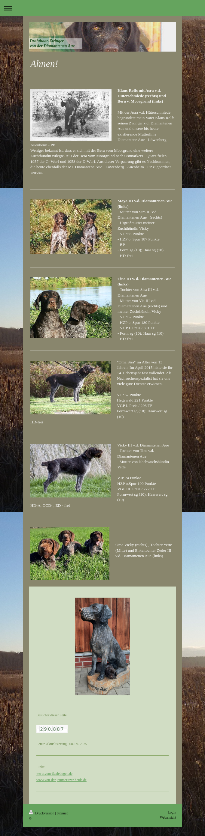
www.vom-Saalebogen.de (54, 774)
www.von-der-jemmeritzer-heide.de (61, 780)
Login (172, 812)
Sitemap (62, 813)
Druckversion (42, 813)
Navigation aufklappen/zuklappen (102, 7)
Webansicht (168, 818)
